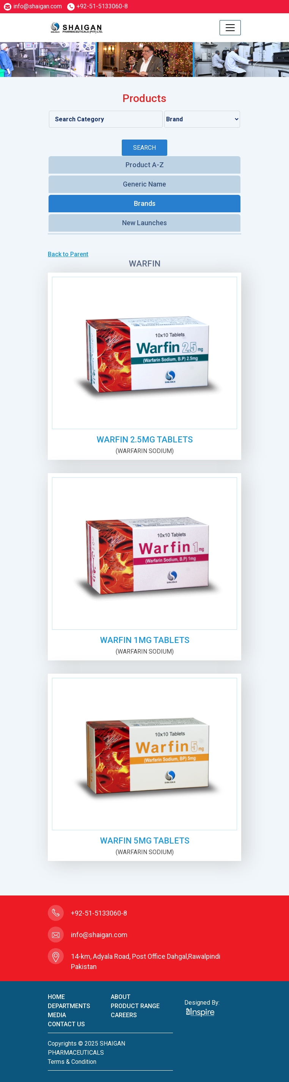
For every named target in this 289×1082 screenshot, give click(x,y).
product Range (135, 1006)
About (120, 996)
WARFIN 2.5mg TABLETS (145, 439)
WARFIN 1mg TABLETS (144, 640)
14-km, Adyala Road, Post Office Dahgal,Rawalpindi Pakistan (145, 961)
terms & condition (72, 1061)
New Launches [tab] (144, 223)
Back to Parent (68, 254)
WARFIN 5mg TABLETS (144, 840)
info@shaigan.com (33, 6)
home (56, 996)
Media (57, 1015)
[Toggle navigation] (230, 27)
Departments (69, 1006)
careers (124, 1015)
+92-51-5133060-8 (97, 6)
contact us (66, 1024)
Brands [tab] (144, 203)
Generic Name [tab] (144, 184)
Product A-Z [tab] (145, 165)
